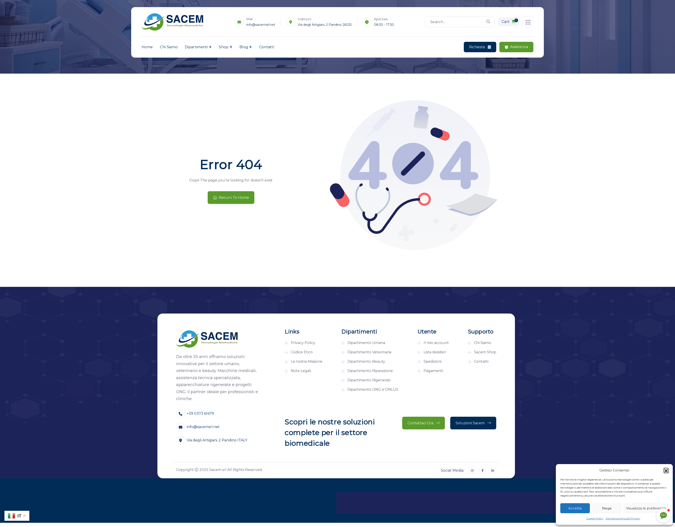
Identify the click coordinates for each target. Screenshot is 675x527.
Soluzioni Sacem (473, 423)
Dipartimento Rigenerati (369, 380)
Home (147, 47)
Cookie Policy (594, 518)
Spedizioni (433, 361)
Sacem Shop (485, 352)
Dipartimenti (196, 47)
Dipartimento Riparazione (370, 371)
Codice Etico (302, 352)
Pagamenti (433, 371)
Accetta (575, 508)
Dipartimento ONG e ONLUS (373, 389)
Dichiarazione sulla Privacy (623, 518)
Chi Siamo (169, 47)
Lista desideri (435, 352)
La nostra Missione (306, 361)
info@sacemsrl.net (261, 25)
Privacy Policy (303, 343)
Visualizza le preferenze (646, 508)
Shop (223, 47)
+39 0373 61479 (200, 413)
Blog (243, 47)
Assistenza (516, 47)
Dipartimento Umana (366, 343)
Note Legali (301, 371)
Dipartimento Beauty (366, 361)
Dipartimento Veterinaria (369, 352)
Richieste (480, 47)
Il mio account (436, 343)
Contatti (266, 47)
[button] (666, 470)
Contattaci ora (424, 423)
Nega (606, 508)
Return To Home (231, 197)
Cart (510, 21)
